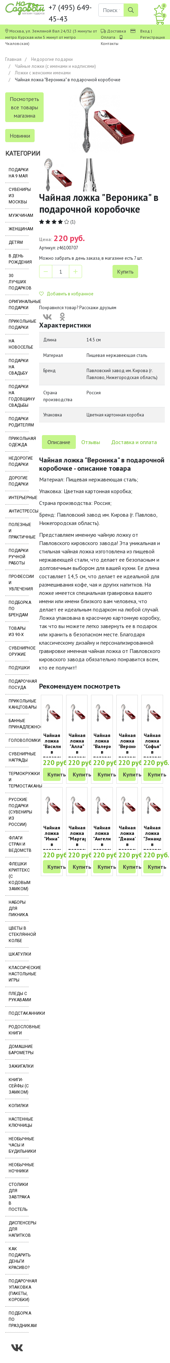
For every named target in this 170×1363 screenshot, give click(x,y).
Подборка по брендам (19, 608)
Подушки (19, 667)
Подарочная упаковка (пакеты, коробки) (19, 1290)
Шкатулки (19, 954)
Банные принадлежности (19, 723)
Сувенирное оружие (19, 651)
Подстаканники (19, 1013)
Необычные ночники (19, 1167)
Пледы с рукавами (19, 996)
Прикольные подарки (19, 324)
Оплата (108, 37)
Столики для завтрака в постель (19, 1197)
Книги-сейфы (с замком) (19, 1086)
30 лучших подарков (19, 282)
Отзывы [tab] (90, 442)
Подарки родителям (19, 421)
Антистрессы (19, 511)
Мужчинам (19, 215)
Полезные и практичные (19, 531)
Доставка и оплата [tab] (134, 442)
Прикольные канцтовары (19, 704)
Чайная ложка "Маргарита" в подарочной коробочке (82, 841)
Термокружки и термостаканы (19, 780)
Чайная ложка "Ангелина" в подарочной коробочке (107, 841)
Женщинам (19, 229)
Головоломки (19, 740)
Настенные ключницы (19, 1122)
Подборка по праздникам (19, 1319)
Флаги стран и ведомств (19, 844)
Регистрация (152, 37)
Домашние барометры (19, 1049)
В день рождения (19, 259)
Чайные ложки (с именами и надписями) (55, 66)
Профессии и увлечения (19, 582)
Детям (16, 242)
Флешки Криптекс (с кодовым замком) (19, 876)
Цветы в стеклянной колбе (19, 934)
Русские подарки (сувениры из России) (19, 812)
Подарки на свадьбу (18, 367)
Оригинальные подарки (19, 304)
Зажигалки (19, 1066)
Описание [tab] (58, 442)
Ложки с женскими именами (43, 73)
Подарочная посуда (19, 684)
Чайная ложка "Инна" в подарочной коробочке (57, 841)
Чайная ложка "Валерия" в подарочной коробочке (107, 749)
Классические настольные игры (19, 974)
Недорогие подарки (52, 59)
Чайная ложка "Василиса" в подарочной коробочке (57, 749)
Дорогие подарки (18, 481)
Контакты (109, 43)
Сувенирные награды (19, 757)
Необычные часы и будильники (19, 1145)
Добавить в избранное (66, 294)
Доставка (116, 31)
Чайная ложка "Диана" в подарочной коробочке (132, 841)
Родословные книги (19, 1029)
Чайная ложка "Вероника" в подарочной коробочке (132, 749)
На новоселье (19, 344)
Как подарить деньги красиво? (19, 1258)
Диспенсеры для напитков (19, 1229)
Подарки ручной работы (18, 556)
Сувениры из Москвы (19, 195)
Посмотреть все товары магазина (24, 107)
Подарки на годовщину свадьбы (19, 396)
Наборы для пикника (18, 908)
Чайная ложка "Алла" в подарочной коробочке (82, 749)
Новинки (20, 135)
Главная (13, 59)
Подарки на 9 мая (18, 172)
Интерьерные (19, 497)
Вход (145, 31)
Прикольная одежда (19, 441)
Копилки (18, 1105)
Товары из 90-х (17, 631)
